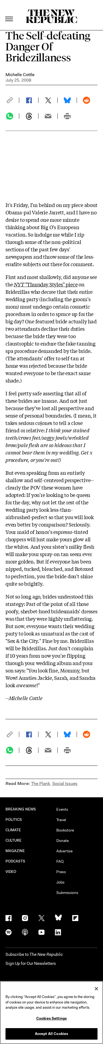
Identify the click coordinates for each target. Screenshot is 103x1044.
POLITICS (13, 819)
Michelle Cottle (19, 74)
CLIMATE (13, 830)
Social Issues (64, 783)
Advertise (64, 851)
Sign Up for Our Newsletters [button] (30, 963)
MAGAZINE (15, 851)
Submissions (67, 892)
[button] (12, 100)
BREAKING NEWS (20, 809)
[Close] (96, 989)
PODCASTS (15, 861)
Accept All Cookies (51, 1033)
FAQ (60, 861)
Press (61, 871)
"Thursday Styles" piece (45, 284)
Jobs (60, 882)
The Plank (40, 783)
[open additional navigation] (9, 12)
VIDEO (10, 871)
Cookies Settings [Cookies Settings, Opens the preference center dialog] (51, 1018)
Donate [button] (62, 840)
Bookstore (65, 830)
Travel (61, 819)
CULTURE (13, 840)
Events (62, 809)
